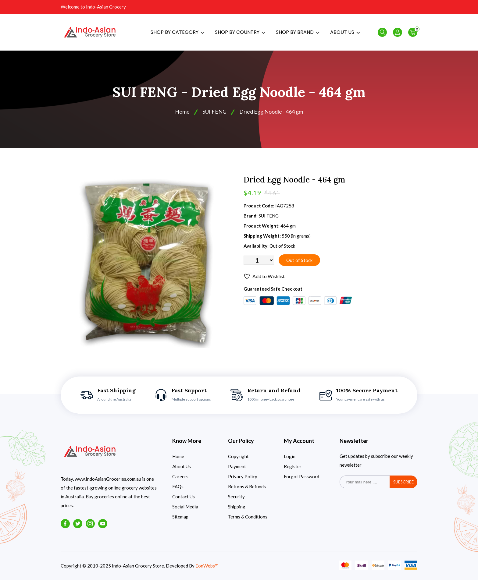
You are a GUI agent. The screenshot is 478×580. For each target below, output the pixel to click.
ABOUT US (345, 32)
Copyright (238, 456)
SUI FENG (214, 111)
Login (289, 456)
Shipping (236, 506)
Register (292, 466)
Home (182, 111)
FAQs (178, 486)
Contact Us (183, 496)
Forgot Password (301, 476)
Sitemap (180, 516)
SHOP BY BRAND (297, 32)
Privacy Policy (242, 476)
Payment (237, 466)
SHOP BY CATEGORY (177, 32)
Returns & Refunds (247, 486)
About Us (181, 466)
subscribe (403, 481)
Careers (180, 476)
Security (236, 496)
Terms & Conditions (247, 516)
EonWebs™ (206, 565)
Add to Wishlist (264, 276)
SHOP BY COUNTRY (240, 32)
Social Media (185, 506)
